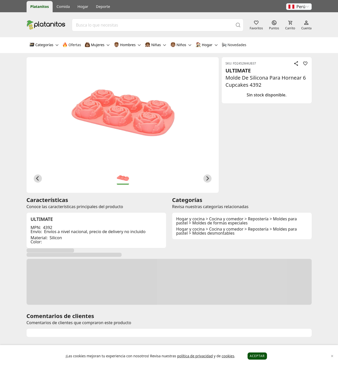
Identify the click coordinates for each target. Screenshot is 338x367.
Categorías (44, 45)
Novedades (234, 45)
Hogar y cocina (190, 219)
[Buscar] (238, 24)
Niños (180, 45)
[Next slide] (207, 178)
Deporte (103, 6)
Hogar (82, 6)
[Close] (332, 356)
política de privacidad (195, 355)
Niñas (155, 45)
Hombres (127, 45)
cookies (228, 355)
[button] (299, 6)
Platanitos (39, 6)
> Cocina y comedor (224, 219)
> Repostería (256, 219)
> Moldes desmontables (212, 233)
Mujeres (97, 45)
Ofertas (71, 45)
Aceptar (257, 356)
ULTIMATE (238, 70)
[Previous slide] (38, 178)
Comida (63, 6)
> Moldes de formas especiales (218, 223)
